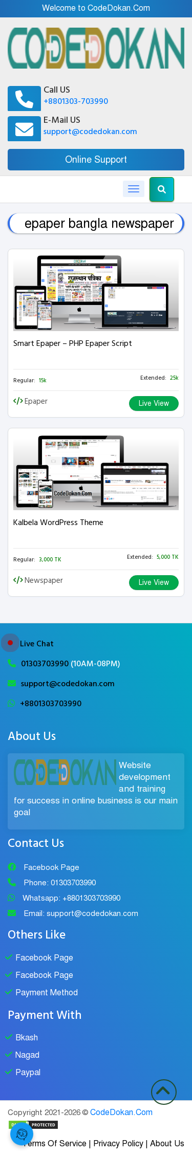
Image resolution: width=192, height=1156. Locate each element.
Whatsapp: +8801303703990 (71, 898)
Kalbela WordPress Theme (58, 522)
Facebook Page (51, 867)
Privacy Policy (118, 1144)
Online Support (96, 159)
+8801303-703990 (76, 101)
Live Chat (37, 643)
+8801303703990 (50, 703)
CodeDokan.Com (121, 1112)
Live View (154, 403)
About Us (167, 1144)
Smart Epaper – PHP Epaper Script (72, 343)
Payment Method (46, 993)
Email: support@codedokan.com (81, 913)
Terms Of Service (54, 1144)
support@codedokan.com (90, 131)
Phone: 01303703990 (60, 882)
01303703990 (46, 663)
